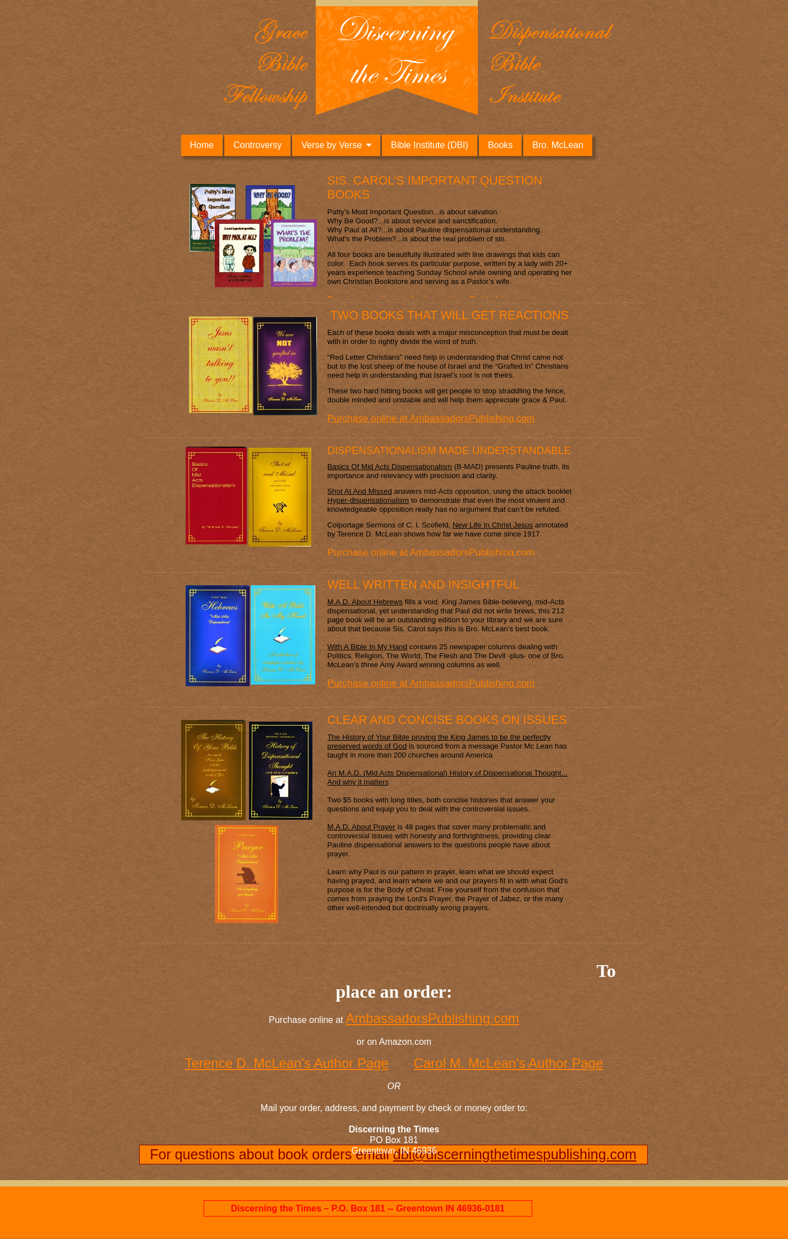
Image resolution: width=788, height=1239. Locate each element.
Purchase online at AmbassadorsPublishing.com (431, 418)
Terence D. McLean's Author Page (286, 1063)
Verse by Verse (331, 145)
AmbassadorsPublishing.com (432, 1018)
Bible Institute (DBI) (429, 145)
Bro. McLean (557, 145)
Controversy (257, 145)
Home (202, 145)
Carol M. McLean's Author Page (508, 1063)
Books (500, 145)
